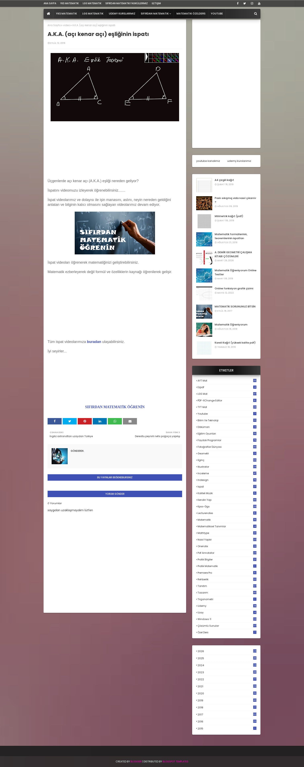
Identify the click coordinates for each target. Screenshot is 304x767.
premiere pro (227, 572)
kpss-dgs (227, 506)
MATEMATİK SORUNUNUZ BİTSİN (235, 306)
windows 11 (227, 619)
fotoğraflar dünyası (227, 447)
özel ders (227, 632)
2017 (227, 715)
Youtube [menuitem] (217, 13)
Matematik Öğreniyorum (231, 324)
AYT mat (227, 380)
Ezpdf (227, 387)
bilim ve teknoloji (227, 420)
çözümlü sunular (227, 625)
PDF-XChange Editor (227, 400)
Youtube (227, 413)
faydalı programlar (227, 440)
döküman (227, 427)
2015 (227, 728)
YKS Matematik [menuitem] (66, 13)
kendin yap (227, 500)
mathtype (227, 533)
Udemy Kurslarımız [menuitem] (122, 13)
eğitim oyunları (227, 433)
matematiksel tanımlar (227, 526)
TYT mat (227, 407)
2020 (227, 694)
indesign (227, 480)
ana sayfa (50, 3)
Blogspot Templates (175, 761)
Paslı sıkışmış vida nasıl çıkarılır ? (235, 200)
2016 (227, 722)
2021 (227, 686)
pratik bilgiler (227, 559)
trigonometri (227, 599)
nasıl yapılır (227, 539)
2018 (227, 708)
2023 (227, 672)
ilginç (227, 460)
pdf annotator (227, 553)
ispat (227, 487)
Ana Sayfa (54, 25)
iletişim (156, 3)
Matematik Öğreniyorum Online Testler (235, 272)
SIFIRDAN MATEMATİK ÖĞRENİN (115, 407)
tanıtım (227, 586)
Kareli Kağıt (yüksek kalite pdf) (235, 343)
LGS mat (227, 394)
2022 (227, 679)
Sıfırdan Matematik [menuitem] (155, 13)
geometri (227, 453)
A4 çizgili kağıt (224, 180)
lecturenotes (227, 513)
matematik (227, 520)
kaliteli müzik (227, 493)
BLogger (136, 761)
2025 (227, 658)
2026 (227, 651)
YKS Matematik (69, 3)
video (66, 25)
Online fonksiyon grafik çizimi (234, 288)
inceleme (227, 473)
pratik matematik (227, 566)
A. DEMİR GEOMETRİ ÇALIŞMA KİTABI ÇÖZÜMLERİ (233, 254)
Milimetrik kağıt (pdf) (229, 216)
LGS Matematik (92, 3)
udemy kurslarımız (239, 161)
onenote (227, 546)
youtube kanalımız (208, 161)
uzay (227, 612)
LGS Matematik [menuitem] (92, 13)
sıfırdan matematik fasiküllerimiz (126, 3)
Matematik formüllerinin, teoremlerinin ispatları (231, 236)
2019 (227, 701)
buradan (94, 342)
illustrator (227, 466)
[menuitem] (48, 13)
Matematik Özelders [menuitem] (190, 13)
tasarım (227, 592)
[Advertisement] (115, 150)
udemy (227, 606)
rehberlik (227, 579)
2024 (227, 665)
